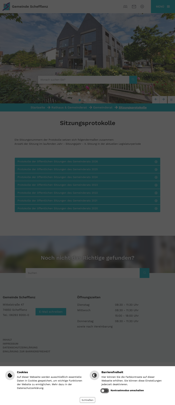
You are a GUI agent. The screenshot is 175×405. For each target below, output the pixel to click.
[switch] (104, 391)
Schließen (87, 400)
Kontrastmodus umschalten (127, 390)
